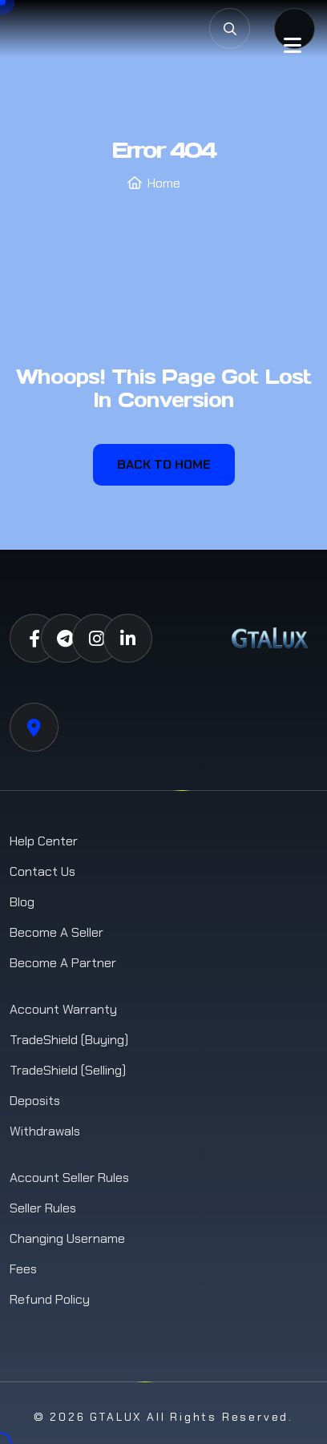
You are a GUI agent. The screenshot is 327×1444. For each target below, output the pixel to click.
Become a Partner (63, 962)
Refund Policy (50, 1299)
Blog (22, 901)
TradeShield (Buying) (69, 1039)
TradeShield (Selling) (68, 1070)
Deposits (35, 1100)
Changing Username (67, 1238)
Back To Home (164, 464)
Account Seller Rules (69, 1177)
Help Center (44, 841)
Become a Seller (56, 932)
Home (163, 183)
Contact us (42, 871)
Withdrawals (45, 1131)
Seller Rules (43, 1208)
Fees (23, 1268)
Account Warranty (63, 1009)
